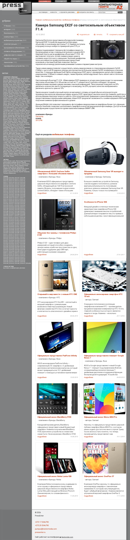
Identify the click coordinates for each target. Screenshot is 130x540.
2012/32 (22, 187)
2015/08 (11, 233)
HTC (19, 101)
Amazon (5, 81)
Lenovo (20, 107)
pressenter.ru (40, 532)
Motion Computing (8, 115)
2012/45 (5, 193)
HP (17, 101)
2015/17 (16, 236)
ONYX (15, 121)
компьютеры (11, 37)
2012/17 (5, 182)
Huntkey (5, 155)
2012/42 (11, 191)
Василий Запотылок (9, 164)
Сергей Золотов (13, 171)
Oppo (4, 123)
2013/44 (16, 210)
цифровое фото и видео (15, 55)
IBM (28, 101)
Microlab (27, 112)
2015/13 (16, 234)
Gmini (10, 100)
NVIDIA (15, 120)
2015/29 (16, 240)
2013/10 (11, 197)
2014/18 (22, 217)
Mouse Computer (25, 115)
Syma (24, 138)
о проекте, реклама (67, 12)
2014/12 (16, 216)
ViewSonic (27, 144)
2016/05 (16, 249)
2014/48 (11, 230)
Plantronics (16, 126)
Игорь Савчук (12, 167)
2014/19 (5, 219)
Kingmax (16, 155)
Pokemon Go (14, 127)
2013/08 (22, 196)
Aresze (21, 153)
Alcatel (15, 80)
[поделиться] (83, 34)
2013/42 (5, 210)
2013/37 (22, 207)
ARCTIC (10, 83)
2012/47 (16, 193)
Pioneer (10, 126)
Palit (7, 124)
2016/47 (22, 263)
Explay (11, 94)
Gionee (5, 100)
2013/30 (5, 205)
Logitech (23, 109)
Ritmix (27, 130)
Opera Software (22, 121)
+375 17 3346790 (42, 522)
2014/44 (11, 228)
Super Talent (14, 138)
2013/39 (11, 208)
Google (14, 100)
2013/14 (11, 199)
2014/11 (11, 216)
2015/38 (22, 243)
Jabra (16, 104)
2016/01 (16, 248)
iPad (28, 103)
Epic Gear (26, 153)
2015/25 (16, 239)
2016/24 (11, 255)
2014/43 (5, 228)
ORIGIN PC (15, 123)
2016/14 (22, 252)
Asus (23, 83)
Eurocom (5, 94)
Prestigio (5, 129)
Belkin (15, 84)
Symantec (6, 139)
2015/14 (22, 234)
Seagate (18, 133)
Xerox (5, 149)
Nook (10, 120)
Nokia (24, 118)
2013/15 (16, 199)
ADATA (13, 78)
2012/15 (16, 181)
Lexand (25, 107)
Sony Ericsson (15, 136)
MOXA (10, 116)
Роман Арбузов (16, 170)
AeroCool (5, 80)
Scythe (13, 133)
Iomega (21, 103)
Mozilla (15, 116)
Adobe (18, 78)
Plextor (22, 126)
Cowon (22, 89)
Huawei (24, 101)
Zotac (10, 150)
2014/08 (16, 214)
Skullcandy (14, 135)
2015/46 (22, 246)
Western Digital (21, 145)
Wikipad (5, 147)
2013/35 (11, 207)
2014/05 (22, 213)
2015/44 (11, 246)
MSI (19, 116)
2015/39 (5, 245)
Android (14, 81)
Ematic (21, 92)
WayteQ (13, 145)
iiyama (10, 103)
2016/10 (22, 251)
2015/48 (11, 248)
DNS (9, 92)
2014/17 (16, 217)
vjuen (13, 161)
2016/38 (16, 260)
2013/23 (11, 202)
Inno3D (11, 155)
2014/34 (22, 223)
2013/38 (5, 208)
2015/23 (5, 239)
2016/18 (11, 254)
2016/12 (11, 252)
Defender (17, 91)
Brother (18, 86)
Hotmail (13, 101)
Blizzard (12, 86)
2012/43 (16, 191)
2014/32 (11, 223)
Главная (39, 20)
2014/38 (22, 225)
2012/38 (11, 190)
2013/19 (16, 201)
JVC (26, 104)
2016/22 (22, 254)
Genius (11, 98)
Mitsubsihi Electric (19, 113)
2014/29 (16, 222)
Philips (5, 126)
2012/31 (16, 187)
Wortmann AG (24, 147)
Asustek (5, 84)
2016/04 (11, 249)
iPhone (5, 104)
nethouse (9, 118)
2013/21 (5, 202)
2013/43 (11, 210)
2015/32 (11, 242)
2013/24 (16, 202)
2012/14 (11, 181)
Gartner (16, 97)
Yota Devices (26, 149)
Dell (21, 91)
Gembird (5, 98)
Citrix (8, 87)
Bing (22, 84)
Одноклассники (24, 152)
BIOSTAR (27, 84)
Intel (13, 103)
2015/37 (16, 243)
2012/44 (22, 191)
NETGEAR (6, 156)
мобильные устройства (15, 40)
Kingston (13, 106)
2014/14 (5, 217)
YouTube (6, 150)
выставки (6, 268)
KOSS (17, 106)
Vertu (11, 144)
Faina (5, 161)
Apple (22, 81)
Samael (9, 161)
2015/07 (5, 233)
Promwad (22, 129)
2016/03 (5, 249)
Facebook (16, 94)
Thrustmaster (7, 141)
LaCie (27, 106)
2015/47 (5, 248)
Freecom (18, 95)
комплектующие (12, 44)
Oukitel (21, 123)
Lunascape (6, 110)
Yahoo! (20, 149)
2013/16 (22, 199)
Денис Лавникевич (23, 164)
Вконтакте (11, 152)
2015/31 (5, 242)
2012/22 (11, 184)
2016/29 (11, 257)
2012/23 (16, 184)
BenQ (19, 84)
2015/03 (5, 231)
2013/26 (5, 203)
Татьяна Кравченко (9, 173)
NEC (4, 118)
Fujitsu (5, 97)
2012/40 (22, 190)
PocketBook (6, 127)
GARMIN (10, 97)
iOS (25, 103)
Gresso (28, 100)
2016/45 (11, 263)
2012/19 (16, 182)
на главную (43, 12)
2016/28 (5, 257)
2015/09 (16, 233)
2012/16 (22, 181)
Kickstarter (6, 106)
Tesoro (12, 156)
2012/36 (22, 188)
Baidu (10, 84)
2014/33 (16, 223)
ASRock (19, 83)
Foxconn (13, 95)
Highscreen (6, 101)
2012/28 (22, 185)
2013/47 (11, 211)
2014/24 (11, 220)
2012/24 (22, 184)
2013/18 (11, 201)
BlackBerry (6, 86)
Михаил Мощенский (17, 168)
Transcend (26, 141)
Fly (9, 95)
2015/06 (22, 231)
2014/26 (22, 220)
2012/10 (11, 179)
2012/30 (11, 187)
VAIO (20, 142)
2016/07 (5, 251)
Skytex (24, 135)
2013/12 (22, 197)
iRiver (9, 104)
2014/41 (16, 226)
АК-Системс (24, 150)
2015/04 (11, 231)
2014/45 (16, 228)
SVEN (20, 138)
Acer (9, 78)
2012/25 (5, 185)
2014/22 (22, 219)
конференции (14, 268)
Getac (16, 98)
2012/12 (22, 179)
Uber (9, 142)
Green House (21, 100)
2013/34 (5, 207)
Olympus (10, 121)
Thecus (26, 139)
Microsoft (11, 113)
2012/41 (5, 191)
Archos (5, 83)
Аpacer (18, 150)
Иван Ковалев (19, 165)
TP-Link (19, 141)
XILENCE (14, 149)
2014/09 (22, 214)
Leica (16, 107)
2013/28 (16, 203)
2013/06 (11, 196)
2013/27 (11, 203)
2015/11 (5, 234)
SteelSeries (6, 138)
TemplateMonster (14, 139)
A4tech (5, 78)
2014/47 (5, 230)
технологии (10, 62)
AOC (19, 81)
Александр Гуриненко (23, 161)
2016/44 (5, 263)
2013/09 (5, 197)
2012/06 (11, 178)
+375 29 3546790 (42, 525)
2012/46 (11, 193)
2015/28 (11, 240)
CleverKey (14, 87)
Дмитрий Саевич (8, 165)
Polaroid (21, 127)
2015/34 (22, 242)
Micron (5, 113)
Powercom (27, 127)
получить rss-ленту (85, 12)
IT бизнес (9, 26)
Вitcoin (5, 152)
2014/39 (5, 226)
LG (10, 109)
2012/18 (11, 182)
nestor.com (45, 1)
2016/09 (16, 251)
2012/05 (5, 178)
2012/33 (5, 188)
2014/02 (5, 213)
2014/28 (11, 222)
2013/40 (16, 208)
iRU (13, 104)
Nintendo (19, 118)
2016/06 (22, 249)
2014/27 (5, 222)
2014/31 (5, 223)
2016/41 (11, 262)
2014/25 (16, 220)
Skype (20, 135)
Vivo (4, 145)
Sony (9, 136)
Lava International (8, 107)
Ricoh (20, 130)
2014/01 (22, 211)
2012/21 (5, 184)
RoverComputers (14, 132)
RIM (23, 130)
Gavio (20, 97)
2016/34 (16, 259)
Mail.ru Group (14, 110)
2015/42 (22, 245)
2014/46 (22, 228)
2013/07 (16, 196)
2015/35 (5, 243)
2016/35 (22, 259)
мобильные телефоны (71, 20)
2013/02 (11, 194)
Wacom (8, 145)
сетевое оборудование (14, 51)
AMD (10, 81)
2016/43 (22, 262)
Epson (25, 92)
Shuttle (27, 133)
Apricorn (27, 81)
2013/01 (5, 194)
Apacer (16, 153)
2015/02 (22, 230)
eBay (12, 92)
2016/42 (16, 262)
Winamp (11, 147)
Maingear (22, 110)
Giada (20, 98)
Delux (25, 91)
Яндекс (11, 153)
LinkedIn (14, 109)
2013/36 (16, 207)
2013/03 (16, 194)
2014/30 (22, 222)
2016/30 (16, 257)
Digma (5, 92)
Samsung (27, 132)
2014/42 (22, 226)
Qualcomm (6, 130)
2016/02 (22, 248)
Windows (17, 147)
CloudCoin (20, 87)
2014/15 (11, 217)
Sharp (23, 133)
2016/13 (16, 252)
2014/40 (11, 226)
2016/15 (5, 254)
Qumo (12, 130)
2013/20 (22, 201)
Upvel (17, 142)
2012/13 (5, 181)
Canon (23, 86)
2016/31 (22, 257)
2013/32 (16, 205)
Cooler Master (12, 89)
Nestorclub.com (67, 537)
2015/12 (11, 234)
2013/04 (22, 194)
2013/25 (22, 202)
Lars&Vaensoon (24, 155)
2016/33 (11, 259)
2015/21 (16, 237)
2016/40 (5, 262)
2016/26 (22, 255)
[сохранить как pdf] (115, 34)
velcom (25, 142)
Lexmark (5, 109)
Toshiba (14, 141)
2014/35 (5, 225)
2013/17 (5, 201)
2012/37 (5, 190)
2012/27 (16, 185)
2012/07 (16, 178)
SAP (10, 133)
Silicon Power (7, 135)
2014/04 (16, 213)
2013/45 (22, 210)
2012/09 (5, 179)
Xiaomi (9, 149)
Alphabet (25, 80)
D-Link (5, 91)
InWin (17, 103)
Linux (19, 109)
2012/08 (22, 178)
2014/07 (11, 214)
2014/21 (16, 219)
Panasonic (12, 124)
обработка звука (12, 59)
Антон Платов (21, 162)
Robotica (5, 132)
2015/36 (11, 243)
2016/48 (28, 263)
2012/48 (22, 193)
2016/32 (5, 259)
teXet (22, 139)
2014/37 (16, 225)
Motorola (17, 115)
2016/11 (5, 252)
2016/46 (16, 263)
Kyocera (22, 106)
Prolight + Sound (14, 129)
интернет (9, 29)
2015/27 (5, 240)
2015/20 (11, 237)
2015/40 (11, 245)
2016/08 (11, 251)
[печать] (98, 34)
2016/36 (5, 260)
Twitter (5, 142)
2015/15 (5, 236)
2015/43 (5, 246)
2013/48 (16, 211)
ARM (14, 83)
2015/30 (22, 240)
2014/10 (5, 216)
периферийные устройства (16, 66)
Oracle (9, 123)
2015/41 (16, 245)
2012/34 (11, 188)
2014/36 (11, 225)
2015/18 (22, 236)
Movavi (5, 116)
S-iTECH (21, 132)
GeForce (25, 97)
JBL (23, 104)
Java (20, 104)
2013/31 (11, 205)
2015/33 (16, 242)
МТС (16, 152)
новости (53, 12)
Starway (22, 136)
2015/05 (16, 231)
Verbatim (6, 144)
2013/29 (22, 203)
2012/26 (11, 185)
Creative (27, 89)
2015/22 (22, 237)
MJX (27, 113)
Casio (27, 86)
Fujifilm (24, 95)
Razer (16, 130)
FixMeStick (22, 94)
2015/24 (11, 239)
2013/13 (5, 199)
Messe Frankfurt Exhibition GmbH (13, 112)
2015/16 (11, 236)
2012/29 (5, 187)
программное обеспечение (16, 48)
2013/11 (16, 197)
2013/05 (5, 196)
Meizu (28, 110)
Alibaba (20, 80)
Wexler (28, 145)
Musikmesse (25, 116)
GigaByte (25, 98)
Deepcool (10, 91)
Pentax (28, 124)
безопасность (11, 33)
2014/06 (5, 214)
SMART (5, 136)
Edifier (16, 92)
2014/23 (5, 220)
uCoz (12, 142)
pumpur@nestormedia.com (46, 529)
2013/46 (5, 211)
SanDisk (5, 133)
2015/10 (22, 233)
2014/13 (22, 216)
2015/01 (16, 230)
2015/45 (16, 246)
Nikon (14, 118)
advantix (23, 78)
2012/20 (22, 182)
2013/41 (22, 208)
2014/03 (11, 213)
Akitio (10, 80)
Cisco (4, 87)
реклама (22, 268)
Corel (18, 89)
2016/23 (5, 255)
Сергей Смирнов (24, 171)
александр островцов (9, 162)
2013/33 (22, 205)
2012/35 (16, 188)
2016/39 (22, 260)
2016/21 (16, 254)
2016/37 (11, 260)
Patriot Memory (20, 124)
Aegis (28, 78)
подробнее (42, 193)
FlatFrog (5, 95)
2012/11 (16, 179)
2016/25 (16, 255)
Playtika (5, 153)
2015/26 (22, 239)
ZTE (14, 150)
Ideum (5, 103)
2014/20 (11, 219)
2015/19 (5, 237)
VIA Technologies (18, 144)
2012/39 (16, 190)
